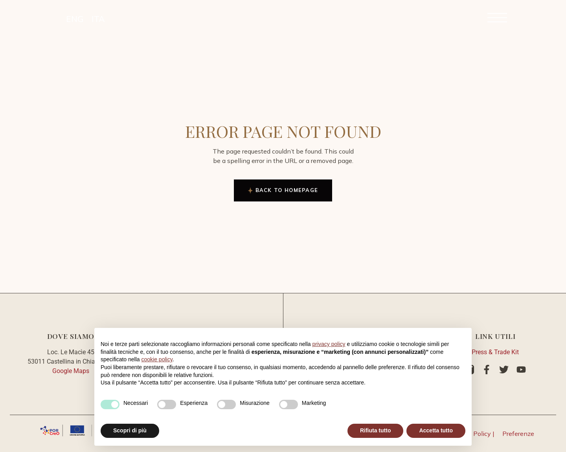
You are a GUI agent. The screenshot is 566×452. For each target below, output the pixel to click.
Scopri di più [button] (130, 430)
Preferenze (518, 433)
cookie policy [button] (157, 359)
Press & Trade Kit (495, 352)
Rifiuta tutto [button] (375, 430)
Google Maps (70, 371)
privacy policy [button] (328, 344)
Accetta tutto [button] (436, 430)
